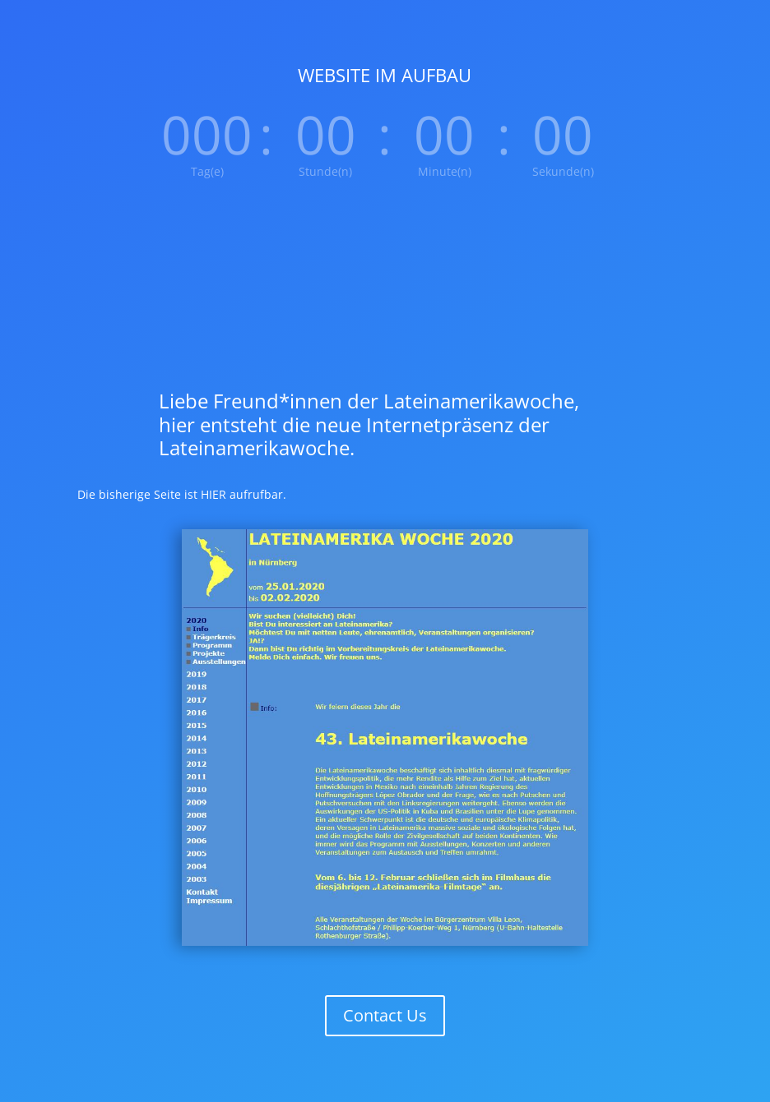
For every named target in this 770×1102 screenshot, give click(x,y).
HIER (213, 494)
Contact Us (385, 1015)
